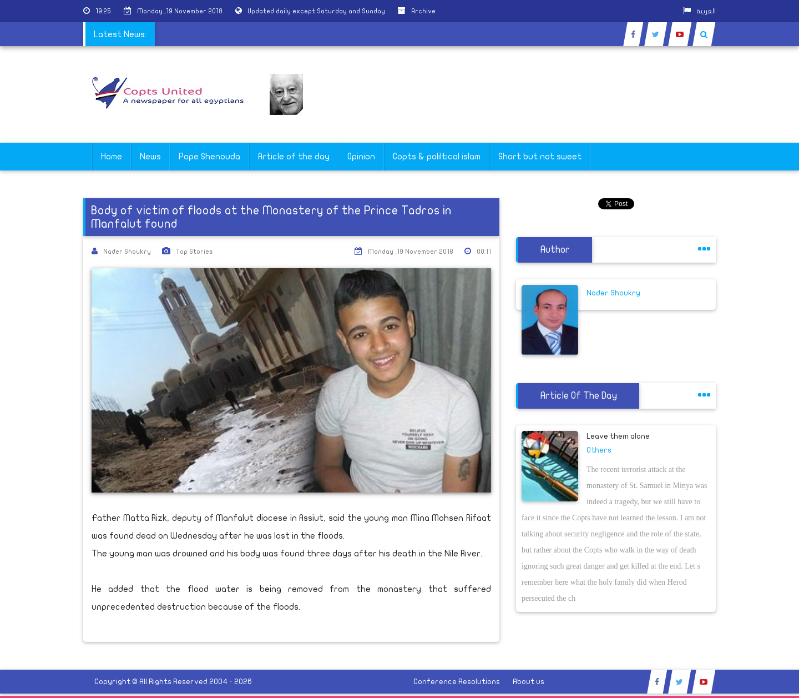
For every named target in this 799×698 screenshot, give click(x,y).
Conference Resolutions (456, 681)
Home (111, 156)
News (150, 156)
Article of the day (294, 156)
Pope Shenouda (209, 156)
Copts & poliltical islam (437, 156)
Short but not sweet (539, 156)
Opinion (361, 156)
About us (528, 681)
